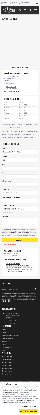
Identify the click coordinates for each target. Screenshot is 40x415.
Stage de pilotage (7, 338)
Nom (3, 165)
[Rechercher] (20, 10)
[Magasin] (4, 3)
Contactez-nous (7, 374)
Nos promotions (7, 368)
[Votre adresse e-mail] (20, 289)
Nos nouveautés (7, 371)
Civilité (4, 157)
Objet (4, 148)
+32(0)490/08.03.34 (14, 91)
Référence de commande (11, 197)
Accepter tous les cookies (28, 411)
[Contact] (13, 3)
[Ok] (35, 289)
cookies (7, 392)
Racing (4, 329)
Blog (3, 350)
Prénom (4, 173)
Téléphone (5, 189)
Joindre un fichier (8, 205)
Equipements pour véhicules (11, 335)
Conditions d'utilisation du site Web (17, 265)
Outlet (4, 344)
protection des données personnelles (19, 232)
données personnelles (22, 400)
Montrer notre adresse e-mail (17, 260)
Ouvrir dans (20, 67)
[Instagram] (13, 306)
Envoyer (20, 240)
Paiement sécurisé (7, 359)
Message (5, 216)
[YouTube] (8, 306)
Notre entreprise (7, 356)
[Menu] (35, 10)
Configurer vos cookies (29, 407)
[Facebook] (4, 306)
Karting (4, 332)
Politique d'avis (6, 365)
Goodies (4, 341)
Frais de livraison (7, 362)
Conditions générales (13, 263)
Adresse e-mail (7, 181)
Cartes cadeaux (7, 347)
